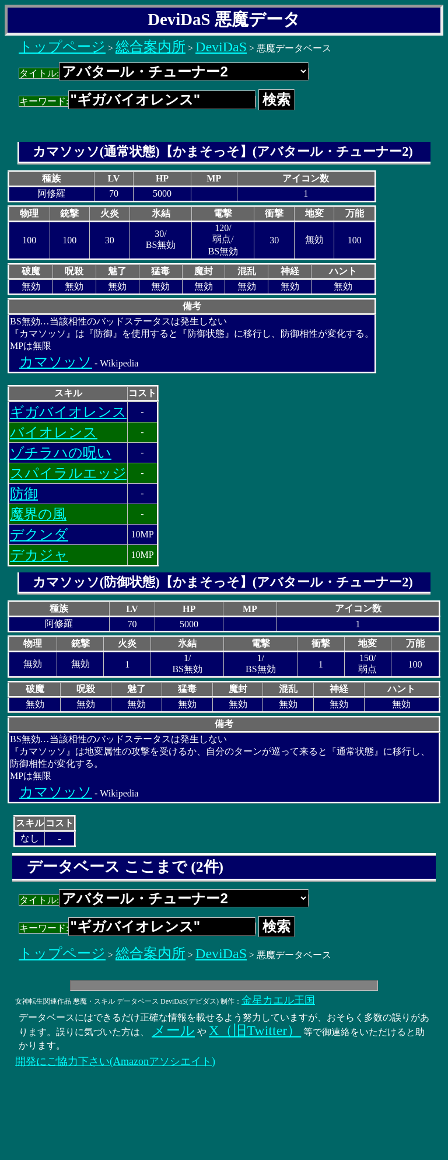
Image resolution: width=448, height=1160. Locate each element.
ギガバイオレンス (68, 412)
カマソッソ (55, 361)
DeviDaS (221, 46)
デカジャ (39, 554)
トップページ (62, 46)
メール (173, 1030)
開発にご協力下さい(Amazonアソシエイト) (115, 1061)
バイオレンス (53, 432)
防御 (24, 493)
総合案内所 (151, 46)
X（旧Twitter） (255, 1030)
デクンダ (39, 534)
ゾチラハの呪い (60, 452)
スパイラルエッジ (68, 473)
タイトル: (164, 73)
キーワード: (137, 101)
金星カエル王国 (278, 1000)
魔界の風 (38, 514)
